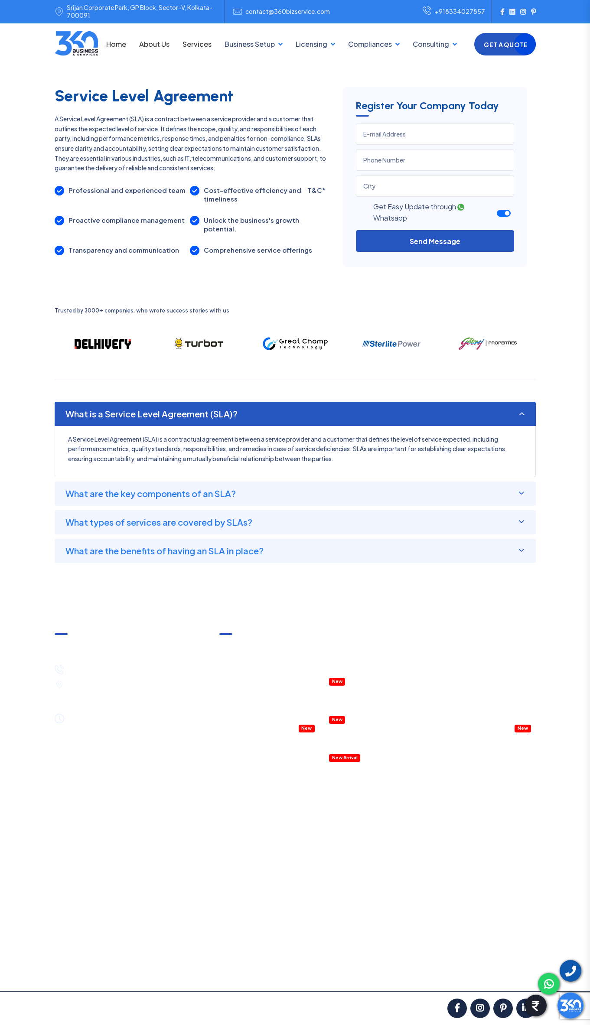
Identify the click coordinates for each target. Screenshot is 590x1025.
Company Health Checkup (256, 727)
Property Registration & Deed (370, 695)
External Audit (420, 904)
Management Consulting (491, 685)
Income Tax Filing (425, 796)
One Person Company (250, 876)
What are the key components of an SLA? (150, 493)
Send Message (435, 241)
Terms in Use (265, 974)
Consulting (431, 44)
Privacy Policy (316, 974)
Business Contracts (494, 848)
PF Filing (412, 862)
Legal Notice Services (496, 862)
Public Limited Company (253, 891)
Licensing (311, 44)
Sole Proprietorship (246, 834)
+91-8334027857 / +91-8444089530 (126, 668)
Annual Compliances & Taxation (263, 675)
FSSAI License (321, 824)
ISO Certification (325, 838)
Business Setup (250, 44)
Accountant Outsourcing (254, 713)
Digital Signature (325, 866)
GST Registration (326, 781)
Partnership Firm (242, 819)
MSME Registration (328, 796)
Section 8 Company (247, 862)
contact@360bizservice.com (287, 11)
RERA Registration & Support (370, 709)
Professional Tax (424, 848)
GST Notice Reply (426, 919)
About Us (154, 44)
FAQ (415, 974)
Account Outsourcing (497, 781)
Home (116, 44)
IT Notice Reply (422, 933)
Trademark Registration (335, 810)
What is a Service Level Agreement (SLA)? (151, 413)
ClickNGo (293, 1008)
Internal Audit (420, 891)
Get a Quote (506, 45)
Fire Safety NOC (325, 923)
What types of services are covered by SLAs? (158, 522)
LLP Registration (242, 806)
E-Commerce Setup (248, 904)
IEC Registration (324, 852)
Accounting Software (360, 747)
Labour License (323, 909)
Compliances (370, 44)
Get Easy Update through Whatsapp (418, 212)
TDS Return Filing (425, 810)
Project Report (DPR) (495, 876)
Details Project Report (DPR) (368, 733)
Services (197, 44)
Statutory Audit (423, 876)
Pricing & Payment (127, 974)
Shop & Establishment (333, 895)
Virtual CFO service (482, 727)
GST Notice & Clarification (256, 647)
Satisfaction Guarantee (201, 974)
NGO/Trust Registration (253, 848)
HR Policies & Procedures (491, 671)
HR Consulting (486, 819)
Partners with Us (372, 974)
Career (471, 974)
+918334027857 (454, 11)
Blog (441, 974)
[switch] (504, 213)
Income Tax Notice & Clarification (266, 661)
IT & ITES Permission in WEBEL (370, 671)
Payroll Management (485, 713)
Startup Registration (331, 881)
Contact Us (511, 974)
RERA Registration (327, 937)
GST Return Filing (425, 781)
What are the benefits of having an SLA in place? (164, 550)
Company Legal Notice (488, 699)
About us (75, 974)
